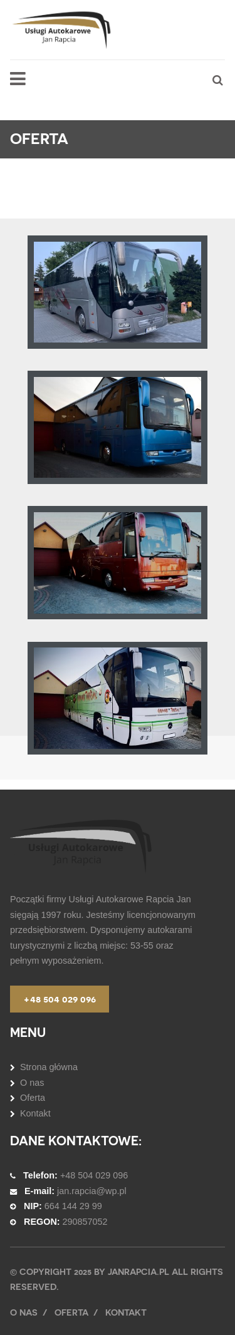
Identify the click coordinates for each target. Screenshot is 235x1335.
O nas (32, 1083)
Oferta (32, 1098)
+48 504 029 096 (59, 999)
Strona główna (49, 1067)
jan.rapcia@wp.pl (92, 1191)
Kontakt (35, 1113)
